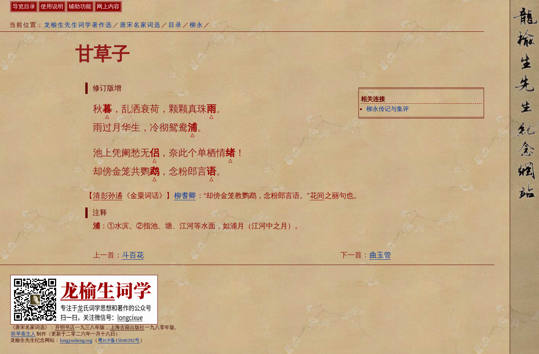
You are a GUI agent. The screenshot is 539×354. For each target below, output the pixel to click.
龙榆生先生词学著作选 (78, 25)
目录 (175, 25)
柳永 (196, 25)
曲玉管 (380, 255)
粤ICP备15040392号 (119, 340)
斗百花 (133, 255)
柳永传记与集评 (387, 109)
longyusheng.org (76, 340)
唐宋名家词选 (140, 25)
